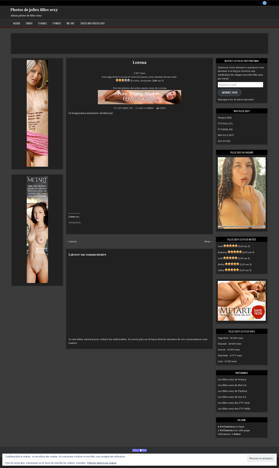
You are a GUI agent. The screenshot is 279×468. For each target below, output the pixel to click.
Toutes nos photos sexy (92, 23)
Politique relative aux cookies (102, 462)
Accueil (16, 23)
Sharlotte (223, 355)
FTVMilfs (56, 23)
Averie (221, 349)
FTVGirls (42, 23)
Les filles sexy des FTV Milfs (234, 408)
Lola (220, 258)
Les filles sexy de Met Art (232, 385)
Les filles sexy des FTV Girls (234, 402)
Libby (221, 270)
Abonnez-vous (230, 92)
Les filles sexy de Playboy (232, 391)
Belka (221, 264)
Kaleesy (222, 252)
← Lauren (71, 241)
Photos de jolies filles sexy (34, 9)
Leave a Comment (146, 108)
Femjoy (29, 23)
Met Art (71, 23)
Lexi (220, 246)
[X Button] (265, 3)
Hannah (222, 343)
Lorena (140, 62)
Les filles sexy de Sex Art (232, 396)
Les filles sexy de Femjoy (232, 379)
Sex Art (222, 140)
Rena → (208, 241)
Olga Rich (223, 338)
